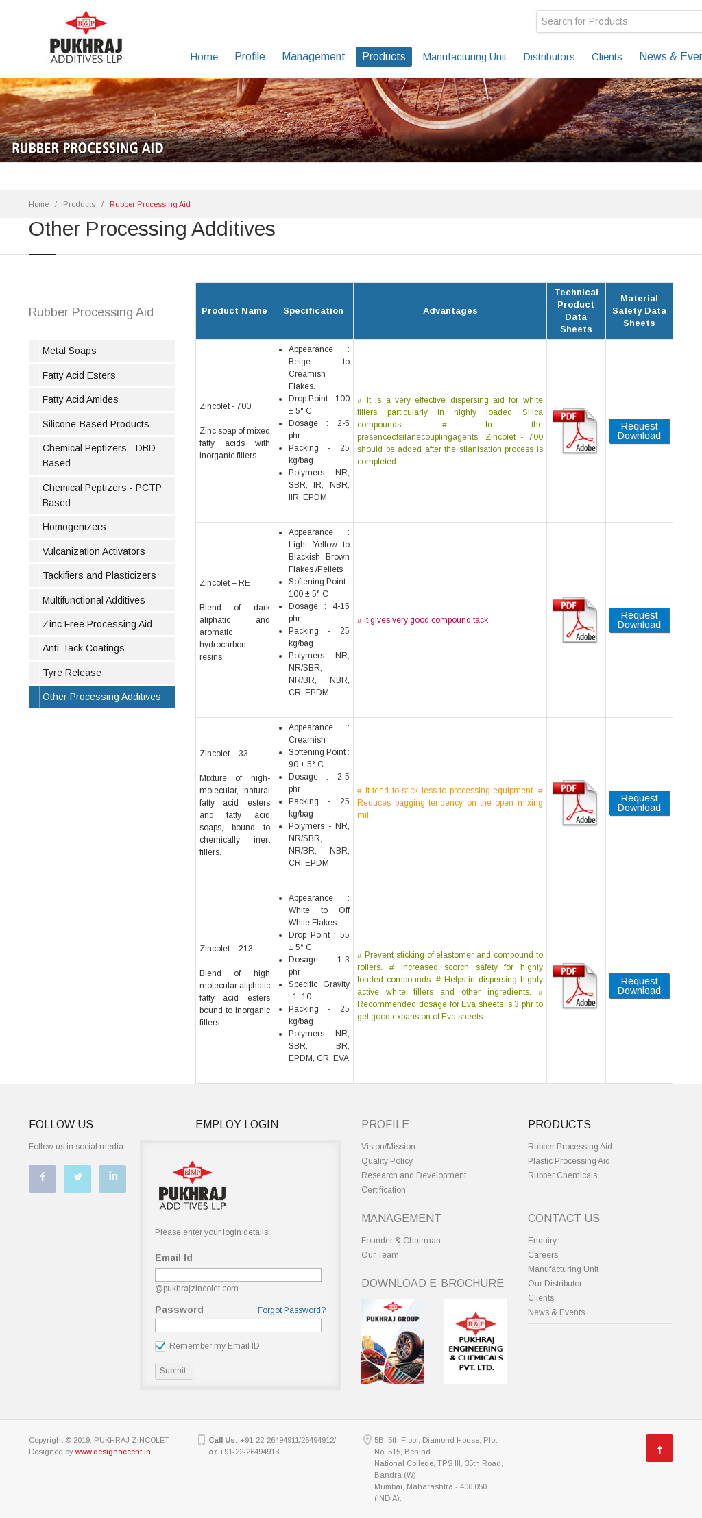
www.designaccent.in (113, 1451)
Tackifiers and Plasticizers (99, 575)
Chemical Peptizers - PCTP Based (102, 495)
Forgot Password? (292, 1310)
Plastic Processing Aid (569, 1161)
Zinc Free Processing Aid (97, 624)
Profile (249, 56)
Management (314, 56)
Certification (383, 1190)
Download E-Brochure (432, 1283)
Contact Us (564, 1218)
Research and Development (413, 1175)
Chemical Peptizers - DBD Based (99, 456)
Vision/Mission (388, 1147)
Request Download (639, 431)
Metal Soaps (70, 350)
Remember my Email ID (207, 1346)
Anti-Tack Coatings (84, 648)
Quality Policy (387, 1161)
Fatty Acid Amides (81, 399)
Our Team (380, 1255)
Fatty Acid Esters (79, 375)
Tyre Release (72, 672)
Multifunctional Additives (94, 600)
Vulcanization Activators (94, 551)
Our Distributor (555, 1284)
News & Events (556, 1312)
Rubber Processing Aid (570, 1147)
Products (384, 56)
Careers (543, 1255)
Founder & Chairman (401, 1240)
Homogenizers (74, 526)
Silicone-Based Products (96, 424)
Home (204, 56)
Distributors (549, 56)
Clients (607, 56)
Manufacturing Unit (464, 56)
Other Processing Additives (102, 696)
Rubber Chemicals (562, 1175)
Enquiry (542, 1240)
